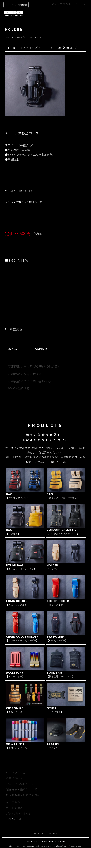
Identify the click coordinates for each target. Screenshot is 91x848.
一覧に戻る (14, 329)
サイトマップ (53, 833)
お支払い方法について (20, 784)
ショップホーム (16, 772)
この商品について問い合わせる (29, 381)
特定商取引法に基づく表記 (23, 795)
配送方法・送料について (21, 789)
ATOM (17, 819)
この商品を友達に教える (25, 374)
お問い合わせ (14, 778)
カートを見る (14, 808)
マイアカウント (61, 4)
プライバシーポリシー (20, 813)
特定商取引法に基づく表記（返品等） (34, 366)
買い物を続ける (19, 388)
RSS (8, 819)
